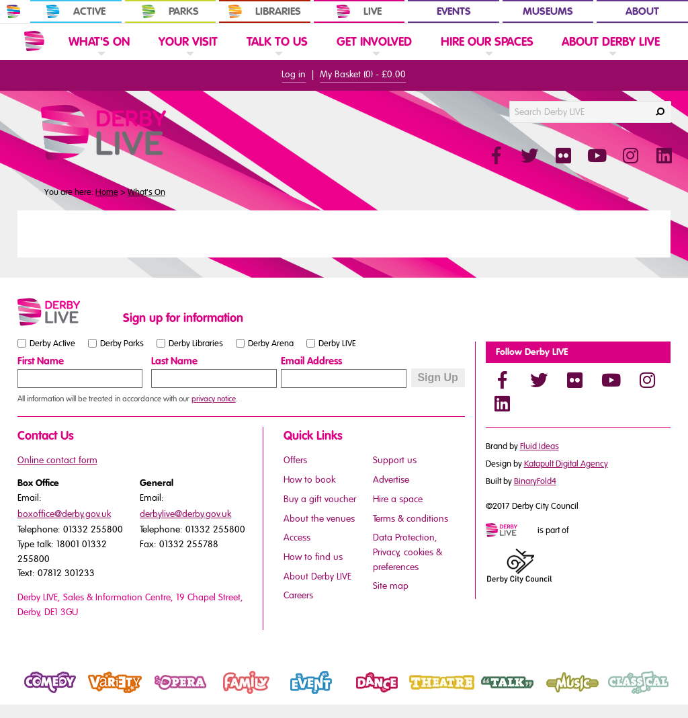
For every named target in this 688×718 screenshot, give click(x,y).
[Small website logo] (66, 312)
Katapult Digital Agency (566, 463)
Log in (294, 74)
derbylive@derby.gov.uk (185, 514)
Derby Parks (122, 342)
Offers (295, 460)
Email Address (311, 361)
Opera (162, 693)
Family (227, 693)
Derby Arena (271, 342)
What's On (146, 192)
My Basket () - (363, 74)
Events (454, 11)
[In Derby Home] (13, 11)
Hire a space (398, 499)
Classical (624, 693)
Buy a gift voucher (320, 499)
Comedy (35, 693)
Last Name (174, 361)
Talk (482, 693)
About (642, 11)
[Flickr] (575, 380)
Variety (98, 693)
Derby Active (52, 342)
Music (553, 693)
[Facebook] (502, 380)
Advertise (391, 479)
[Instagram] (647, 380)
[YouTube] (611, 380)
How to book (309, 479)
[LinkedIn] (502, 403)
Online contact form (57, 460)
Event (290, 693)
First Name (40, 361)
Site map (390, 586)
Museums (548, 11)
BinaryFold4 (535, 481)
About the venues (319, 518)
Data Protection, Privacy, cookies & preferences (407, 552)
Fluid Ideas (539, 446)
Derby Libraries (196, 342)
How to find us (313, 557)
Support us (395, 460)
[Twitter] (539, 380)
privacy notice (213, 398)
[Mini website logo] (510, 531)
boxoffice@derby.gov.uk (64, 514)
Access (297, 537)
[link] (99, 58)
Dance (358, 693)
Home (106, 192)
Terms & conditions (410, 518)
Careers (298, 595)
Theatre (426, 693)
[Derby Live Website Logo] (140, 132)
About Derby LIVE (317, 576)
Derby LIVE (337, 342)
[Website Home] (34, 41)
